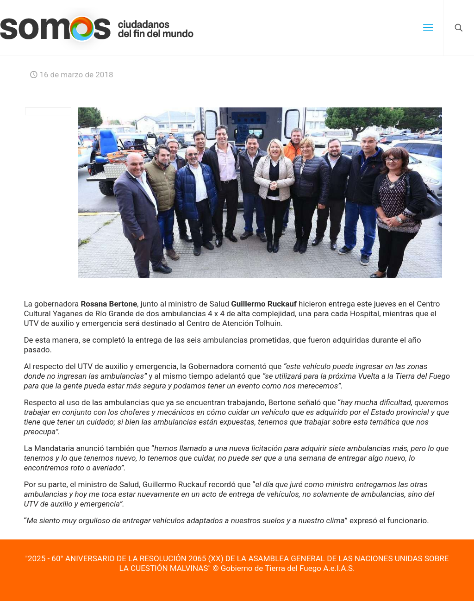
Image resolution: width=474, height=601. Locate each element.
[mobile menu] (428, 28)
